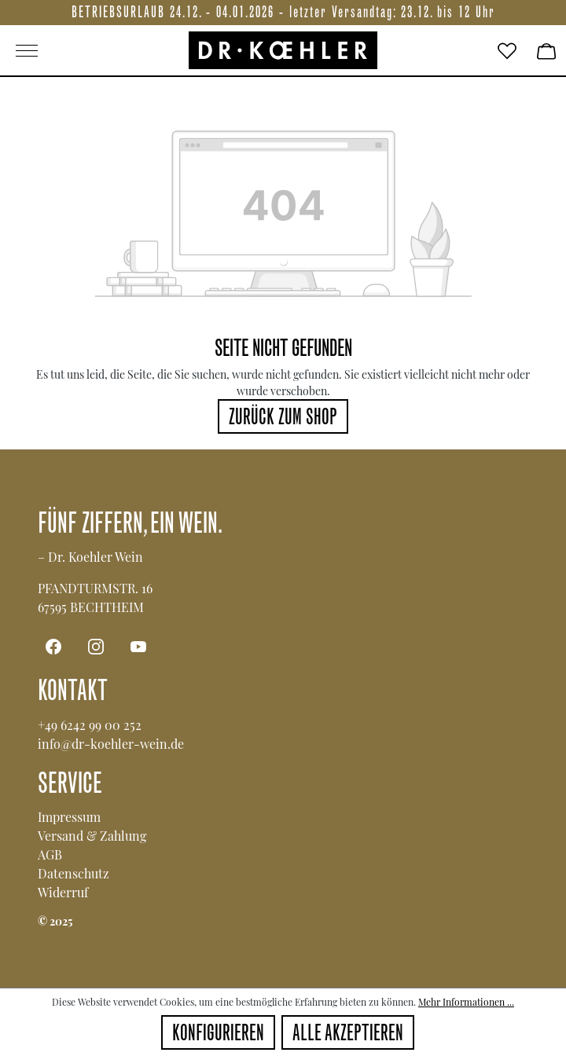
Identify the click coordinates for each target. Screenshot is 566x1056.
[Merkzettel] (507, 50)
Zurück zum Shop (283, 419)
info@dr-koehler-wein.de (111, 743)
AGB (50, 854)
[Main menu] (94, 50)
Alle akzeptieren (347, 1035)
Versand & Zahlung (92, 835)
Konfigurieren (218, 1035)
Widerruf (63, 892)
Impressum (69, 816)
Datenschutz (73, 873)
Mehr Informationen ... (466, 1002)
